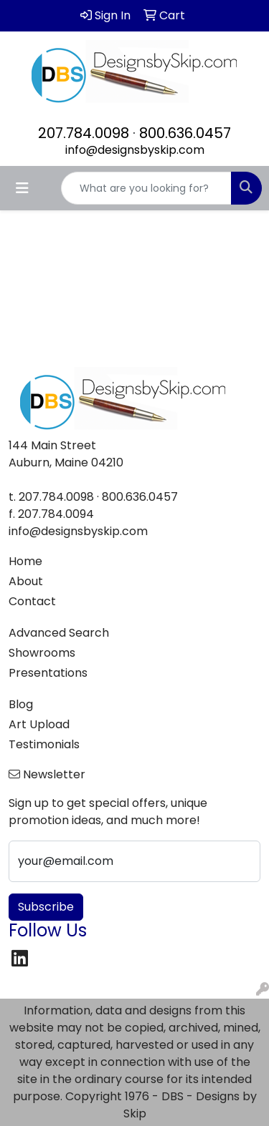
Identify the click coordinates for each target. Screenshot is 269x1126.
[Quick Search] (146, 188)
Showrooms (42, 653)
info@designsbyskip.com (134, 150)
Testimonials (44, 744)
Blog (21, 704)
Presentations (48, 673)
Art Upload (39, 724)
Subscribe (46, 907)
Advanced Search (59, 633)
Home (25, 561)
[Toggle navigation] (22, 188)
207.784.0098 (83, 133)
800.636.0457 (185, 133)
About (26, 581)
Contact (32, 601)
